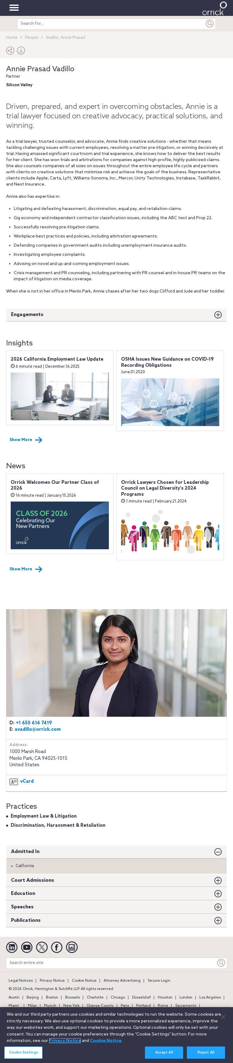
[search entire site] (111, 23)
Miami (14, 1006)
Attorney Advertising (122, 981)
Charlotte (95, 997)
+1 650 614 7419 (34, 723)
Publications (26, 920)
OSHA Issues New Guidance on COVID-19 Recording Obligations (167, 362)
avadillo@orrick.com (38, 729)
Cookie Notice (84, 981)
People (31, 37)
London (185, 997)
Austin (14, 997)
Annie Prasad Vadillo (40, 69)
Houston (165, 997)
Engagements (27, 315)
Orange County (100, 1006)
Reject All (206, 1054)
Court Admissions (32, 880)
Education (23, 893)
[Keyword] (221, 963)
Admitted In (25, 852)
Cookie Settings (23, 1054)
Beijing (33, 997)
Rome (163, 1006)
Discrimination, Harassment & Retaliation (58, 825)
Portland (143, 1006)
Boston (52, 997)
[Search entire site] (111, 963)
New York (71, 1006)
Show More (26, 440)
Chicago (118, 997)
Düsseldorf (141, 997)
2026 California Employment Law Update (57, 359)
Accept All (164, 1054)
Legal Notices (21, 981)
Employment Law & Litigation (44, 816)
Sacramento (185, 1006)
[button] (10, 52)
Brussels (72, 997)
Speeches (22, 907)
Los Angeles (210, 997)
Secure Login (159, 981)
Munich (50, 1006)
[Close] (223, 1018)
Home (11, 37)
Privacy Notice (52, 981)
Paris (125, 1006)
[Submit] (210, 23)
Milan (32, 1006)
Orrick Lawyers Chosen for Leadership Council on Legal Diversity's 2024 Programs (165, 488)
